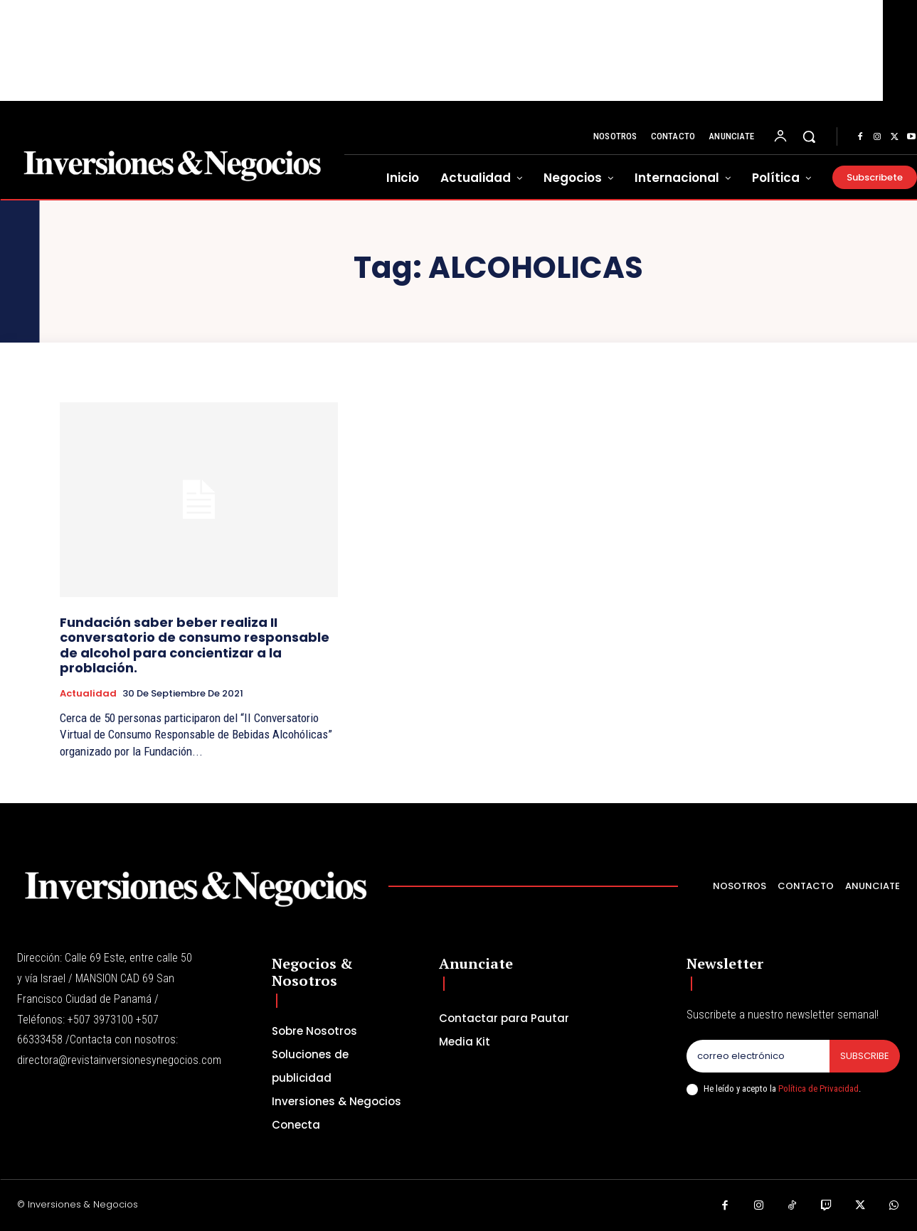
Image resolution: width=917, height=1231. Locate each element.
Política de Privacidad (818, 1088)
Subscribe (864, 1056)
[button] (809, 136)
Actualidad (88, 693)
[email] (758, 1056)
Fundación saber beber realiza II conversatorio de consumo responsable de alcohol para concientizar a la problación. (194, 645)
